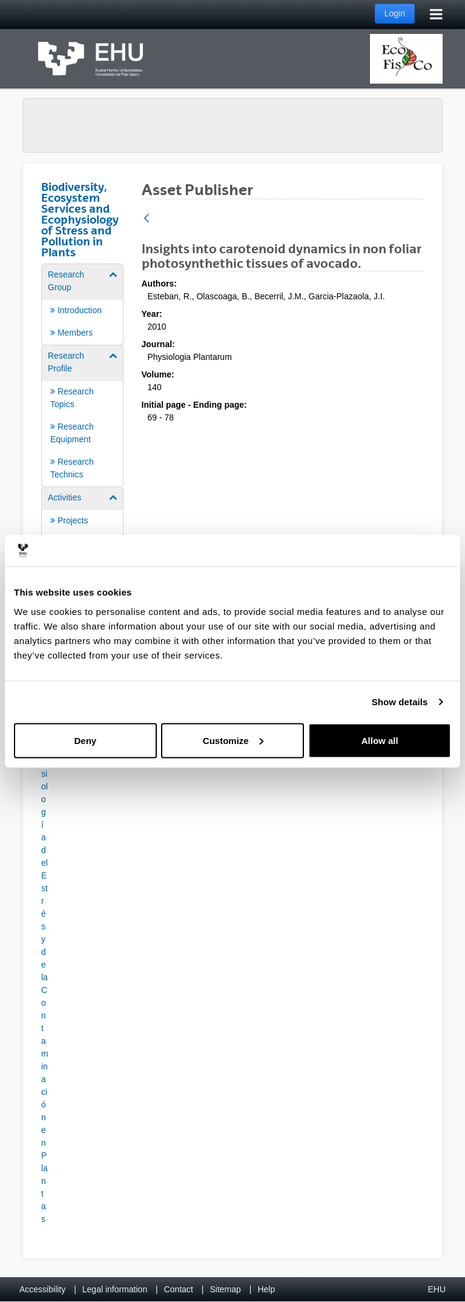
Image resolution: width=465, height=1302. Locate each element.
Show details (400, 702)
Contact (178, 1289)
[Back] (146, 219)
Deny (85, 740)
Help (266, 1289)
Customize (233, 740)
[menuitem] (82, 304)
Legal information (114, 1289)
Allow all (379, 740)
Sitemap (225, 1289)
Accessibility (42, 1289)
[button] (44, 961)
